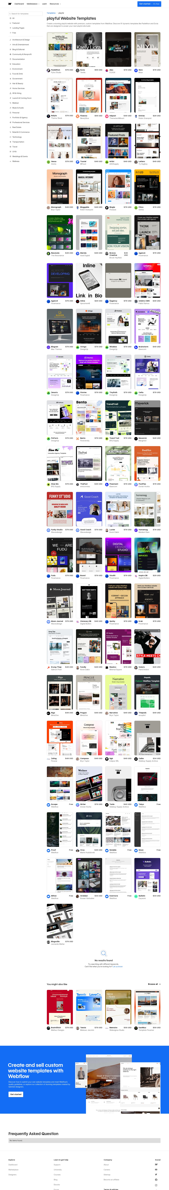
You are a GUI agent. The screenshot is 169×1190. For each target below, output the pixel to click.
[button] (33, 4)
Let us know (117, 967)
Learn (44, 4)
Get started (149, 4)
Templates (51, 13)
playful (61, 13)
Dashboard (19, 4)
